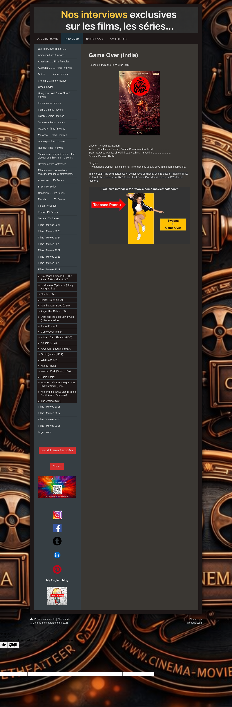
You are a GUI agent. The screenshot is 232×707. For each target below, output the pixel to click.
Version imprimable (43, 619)
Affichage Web (194, 622)
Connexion (196, 619)
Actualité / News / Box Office (57, 450)
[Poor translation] (13, 645)
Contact (57, 466)
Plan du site (63, 619)
